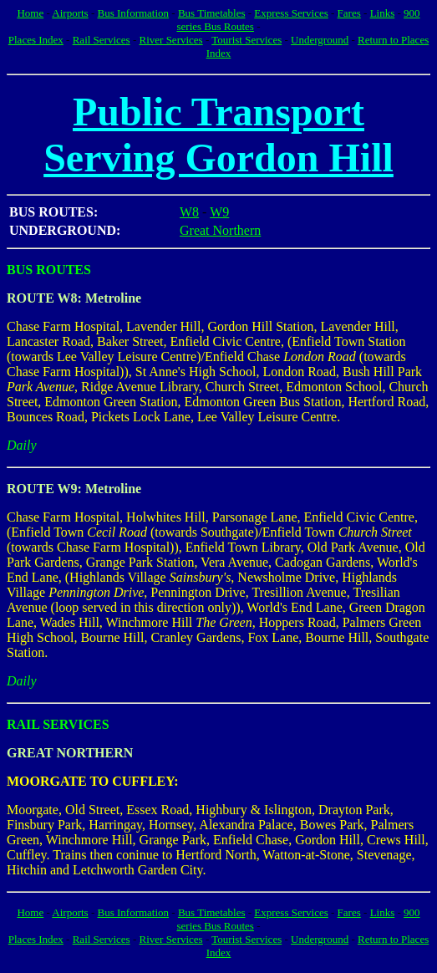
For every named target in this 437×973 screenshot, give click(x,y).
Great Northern (220, 230)
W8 (189, 212)
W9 (219, 212)
